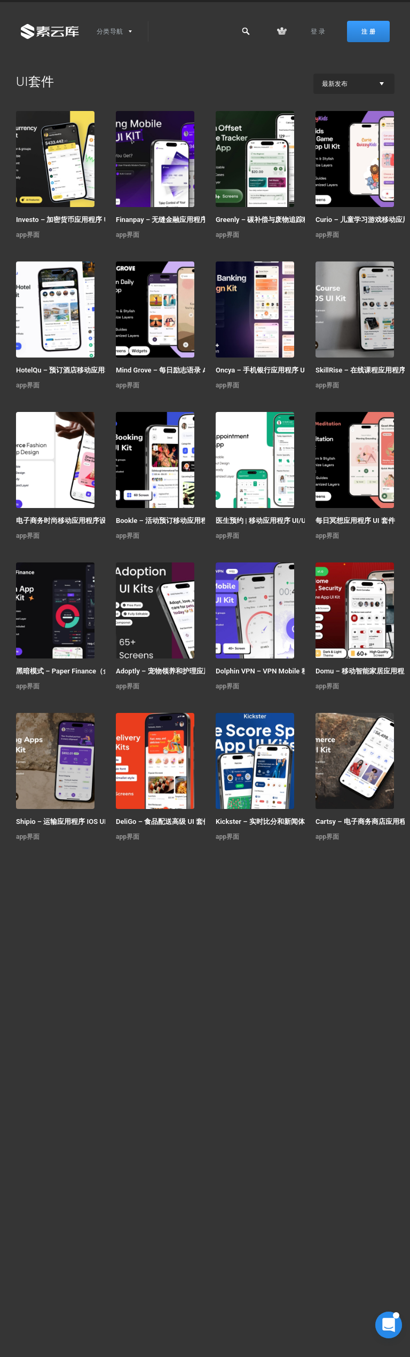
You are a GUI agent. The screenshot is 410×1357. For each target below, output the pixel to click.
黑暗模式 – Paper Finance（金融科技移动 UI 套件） (84, 671)
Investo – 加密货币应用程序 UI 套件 (71, 220)
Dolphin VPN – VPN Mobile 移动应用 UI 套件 (283, 671)
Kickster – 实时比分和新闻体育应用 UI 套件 (282, 822)
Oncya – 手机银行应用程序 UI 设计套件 (276, 370)
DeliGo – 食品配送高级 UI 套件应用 (170, 822)
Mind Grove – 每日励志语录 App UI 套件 (177, 370)
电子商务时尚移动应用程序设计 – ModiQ (78, 521)
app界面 (28, 235)
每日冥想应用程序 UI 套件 (355, 521)
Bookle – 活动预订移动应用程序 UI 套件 (177, 521)
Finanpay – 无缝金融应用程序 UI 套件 (173, 220)
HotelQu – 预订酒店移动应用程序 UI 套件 (79, 370)
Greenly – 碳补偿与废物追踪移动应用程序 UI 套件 (283, 220)
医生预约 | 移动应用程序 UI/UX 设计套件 (278, 521)
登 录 (318, 31)
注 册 (368, 31)
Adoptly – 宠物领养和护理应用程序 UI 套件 (182, 671)
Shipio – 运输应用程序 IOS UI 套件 (69, 822)
